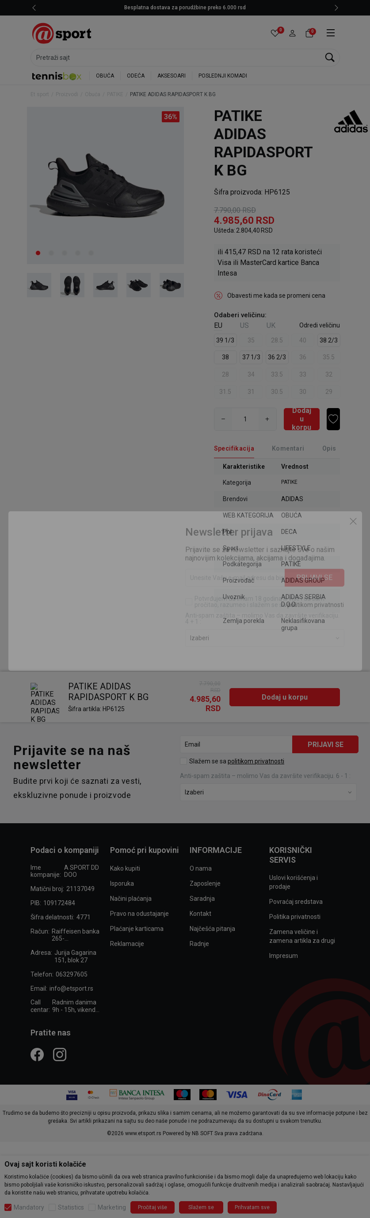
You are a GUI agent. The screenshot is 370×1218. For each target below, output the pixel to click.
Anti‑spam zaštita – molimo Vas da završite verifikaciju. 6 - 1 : (265, 725)
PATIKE (115, 94)
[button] (292, 33)
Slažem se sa (236, 711)
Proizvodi (67, 94)
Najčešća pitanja (212, 878)
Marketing (112, 1207)
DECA (289, 531)
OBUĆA (105, 76)
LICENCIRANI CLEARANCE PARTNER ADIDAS (185, 7)
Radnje (199, 893)
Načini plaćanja (131, 848)
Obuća (92, 94)
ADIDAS (292, 498)
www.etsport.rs (143, 1083)
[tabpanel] (105, 185)
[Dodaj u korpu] (302, 419)
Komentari (288, 448)
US (244, 325)
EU (218, 325)
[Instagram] (60, 1004)
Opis (329, 448)
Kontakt (200, 863)
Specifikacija (234, 448)
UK (271, 325)
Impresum (283, 905)
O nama (201, 817)
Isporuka (122, 833)
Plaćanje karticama (137, 878)
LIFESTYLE (296, 548)
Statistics (71, 1207)
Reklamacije (127, 893)
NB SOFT (202, 1083)
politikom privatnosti (256, 710)
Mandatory (29, 1207)
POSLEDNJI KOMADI (222, 76)
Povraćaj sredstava (296, 851)
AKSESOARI (171, 76)
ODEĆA (136, 76)
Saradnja (202, 848)
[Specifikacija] (234, 449)
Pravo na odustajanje (139, 863)
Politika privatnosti (294, 866)
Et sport (40, 94)
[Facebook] (37, 1004)
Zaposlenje (205, 833)
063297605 (72, 923)
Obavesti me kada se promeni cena (276, 295)
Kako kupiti (125, 817)
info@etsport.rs (71, 938)
